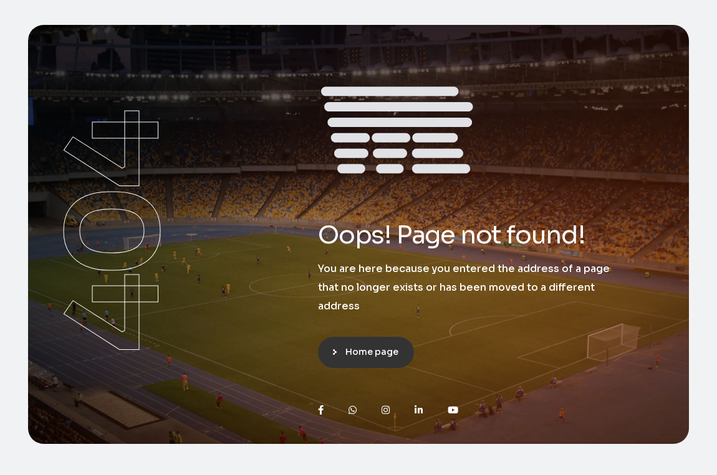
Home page (371, 351)
